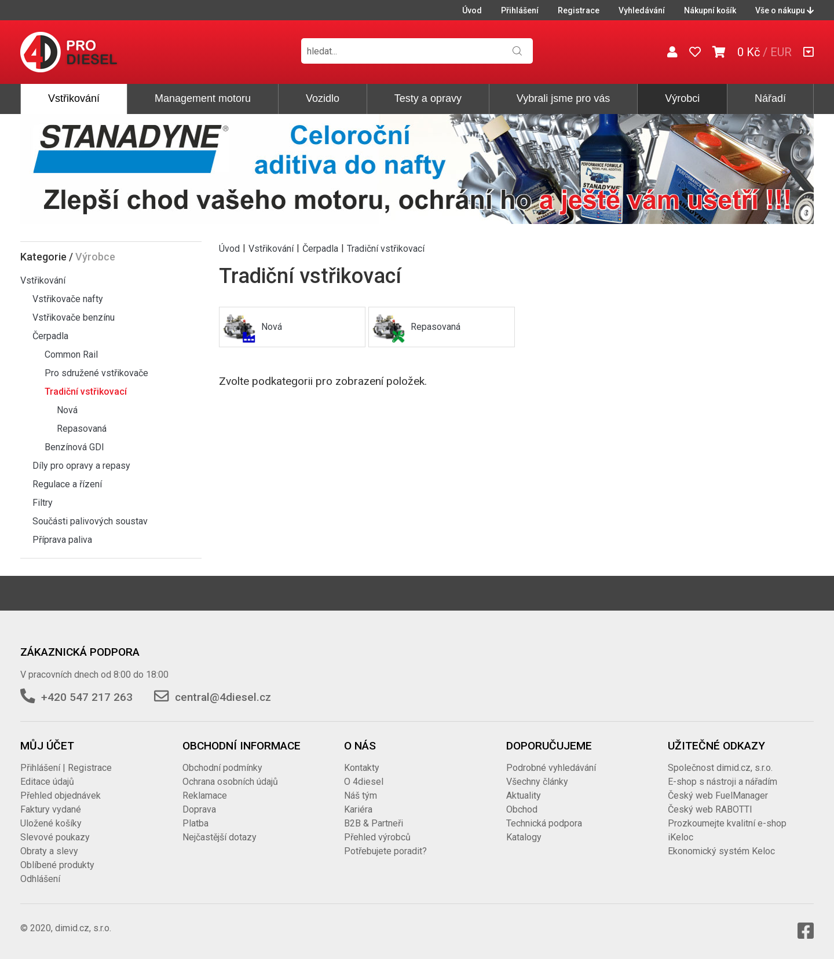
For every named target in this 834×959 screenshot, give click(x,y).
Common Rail (71, 354)
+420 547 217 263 (87, 697)
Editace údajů (47, 781)
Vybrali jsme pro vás (563, 98)
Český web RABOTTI (710, 809)
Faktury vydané (50, 809)
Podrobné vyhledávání (551, 767)
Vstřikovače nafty (67, 298)
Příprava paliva (62, 539)
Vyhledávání (642, 10)
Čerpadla (50, 335)
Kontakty (361, 767)
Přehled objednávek (60, 795)
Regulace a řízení (67, 484)
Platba (195, 823)
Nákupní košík (710, 10)
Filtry (42, 502)
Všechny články (537, 781)
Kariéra (358, 809)
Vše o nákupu (784, 10)
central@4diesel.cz (223, 697)
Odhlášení (40, 878)
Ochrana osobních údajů (230, 781)
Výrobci (682, 98)
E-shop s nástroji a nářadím (722, 781)
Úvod (472, 10)
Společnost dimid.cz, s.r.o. (720, 767)
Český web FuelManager (718, 795)
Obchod (521, 809)
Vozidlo (322, 98)
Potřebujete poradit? (385, 851)
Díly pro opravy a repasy (81, 465)
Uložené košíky (51, 823)
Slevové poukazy (55, 837)
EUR (781, 52)
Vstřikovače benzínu (73, 317)
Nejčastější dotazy (219, 837)
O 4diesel (363, 781)
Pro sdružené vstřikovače (96, 373)
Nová (67, 410)
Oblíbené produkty (57, 864)
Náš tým (360, 795)
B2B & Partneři (373, 823)
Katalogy (524, 837)
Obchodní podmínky (222, 767)
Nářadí (770, 98)
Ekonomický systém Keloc (721, 851)
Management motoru (203, 98)
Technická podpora (544, 823)
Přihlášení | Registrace (66, 767)
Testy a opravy (428, 98)
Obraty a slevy (49, 851)
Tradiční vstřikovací (86, 391)
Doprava (199, 809)
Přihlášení (520, 10)
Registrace (578, 10)
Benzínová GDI (74, 447)
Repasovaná (82, 428)
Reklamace (204, 795)
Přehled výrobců (377, 837)
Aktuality (523, 795)
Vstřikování (74, 98)
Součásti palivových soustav (90, 521)
